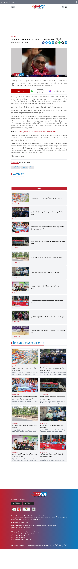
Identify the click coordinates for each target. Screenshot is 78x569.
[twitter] (49, 42)
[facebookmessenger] (46, 42)
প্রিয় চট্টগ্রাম (13, 37)
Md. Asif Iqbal (45, 546)
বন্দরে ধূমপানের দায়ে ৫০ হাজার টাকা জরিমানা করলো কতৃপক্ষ (37, 132)
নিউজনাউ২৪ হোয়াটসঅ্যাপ (38, 91)
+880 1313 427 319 (20, 538)
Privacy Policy (14, 546)
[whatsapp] (59, 42)
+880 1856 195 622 (20, 527)
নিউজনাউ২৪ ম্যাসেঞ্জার (57, 91)
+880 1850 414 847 (20, 536)
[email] (56, 42)
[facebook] (43, 42)
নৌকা (31, 167)
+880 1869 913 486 (20, 529)
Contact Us (22, 546)
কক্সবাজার (24, 167)
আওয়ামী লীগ (15, 167)
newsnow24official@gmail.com (23, 540)
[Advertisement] (39, 21)
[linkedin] (53, 42)
